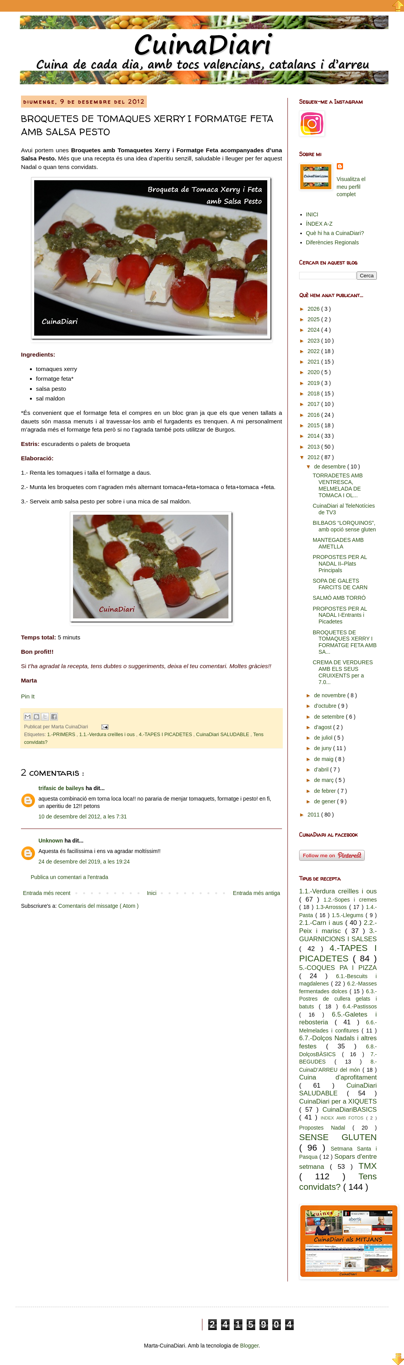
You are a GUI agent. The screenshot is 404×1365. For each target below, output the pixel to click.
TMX (368, 1166)
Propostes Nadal (325, 1128)
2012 (314, 457)
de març (324, 780)
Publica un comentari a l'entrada (69, 877)
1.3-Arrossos (332, 907)
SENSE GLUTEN (338, 1137)
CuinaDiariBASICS (349, 1109)
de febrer (325, 791)
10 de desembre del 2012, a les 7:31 (82, 816)
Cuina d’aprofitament (338, 1077)
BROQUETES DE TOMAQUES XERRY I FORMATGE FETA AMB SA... (345, 642)
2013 (314, 447)
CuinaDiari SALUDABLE (223, 734)
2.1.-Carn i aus (322, 922)
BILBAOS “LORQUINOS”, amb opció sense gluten (344, 526)
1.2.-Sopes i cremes (350, 900)
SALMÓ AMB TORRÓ (339, 598)
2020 (314, 372)
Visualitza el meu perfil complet (351, 186)
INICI (312, 214)
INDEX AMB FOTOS (343, 1118)
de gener (325, 801)
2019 (314, 383)
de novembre (330, 695)
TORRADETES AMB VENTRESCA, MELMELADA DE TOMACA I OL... (338, 485)
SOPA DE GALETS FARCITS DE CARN (340, 584)
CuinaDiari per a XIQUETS (338, 1101)
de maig (324, 759)
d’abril (322, 769)
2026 (314, 309)
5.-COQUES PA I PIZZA (338, 968)
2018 (314, 393)
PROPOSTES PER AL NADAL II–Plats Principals (340, 563)
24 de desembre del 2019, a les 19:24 (84, 861)
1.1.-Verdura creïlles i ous (107, 734)
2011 (314, 814)
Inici (152, 893)
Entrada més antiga (256, 893)
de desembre (330, 466)
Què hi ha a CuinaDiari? (335, 233)
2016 (314, 415)
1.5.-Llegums (349, 915)
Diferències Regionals (332, 242)
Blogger (249, 1345)
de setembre (330, 717)
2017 (314, 404)
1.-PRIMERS (62, 734)
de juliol (324, 738)
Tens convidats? (338, 1182)
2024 (314, 330)
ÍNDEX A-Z (319, 224)
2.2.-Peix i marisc (338, 927)
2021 (314, 362)
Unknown (51, 840)
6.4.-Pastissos (360, 1006)
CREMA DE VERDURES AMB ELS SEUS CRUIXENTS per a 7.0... (343, 672)
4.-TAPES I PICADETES (166, 734)
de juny (323, 748)
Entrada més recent (46, 893)
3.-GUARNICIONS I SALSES (338, 935)
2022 (314, 351)
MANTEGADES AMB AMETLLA (338, 543)
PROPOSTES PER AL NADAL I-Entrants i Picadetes (340, 615)
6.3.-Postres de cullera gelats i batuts (338, 999)
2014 (314, 436)
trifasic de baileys (61, 788)
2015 (314, 425)
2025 (314, 319)
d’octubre (326, 706)
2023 (314, 341)
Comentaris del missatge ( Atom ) (98, 906)
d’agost (323, 727)
